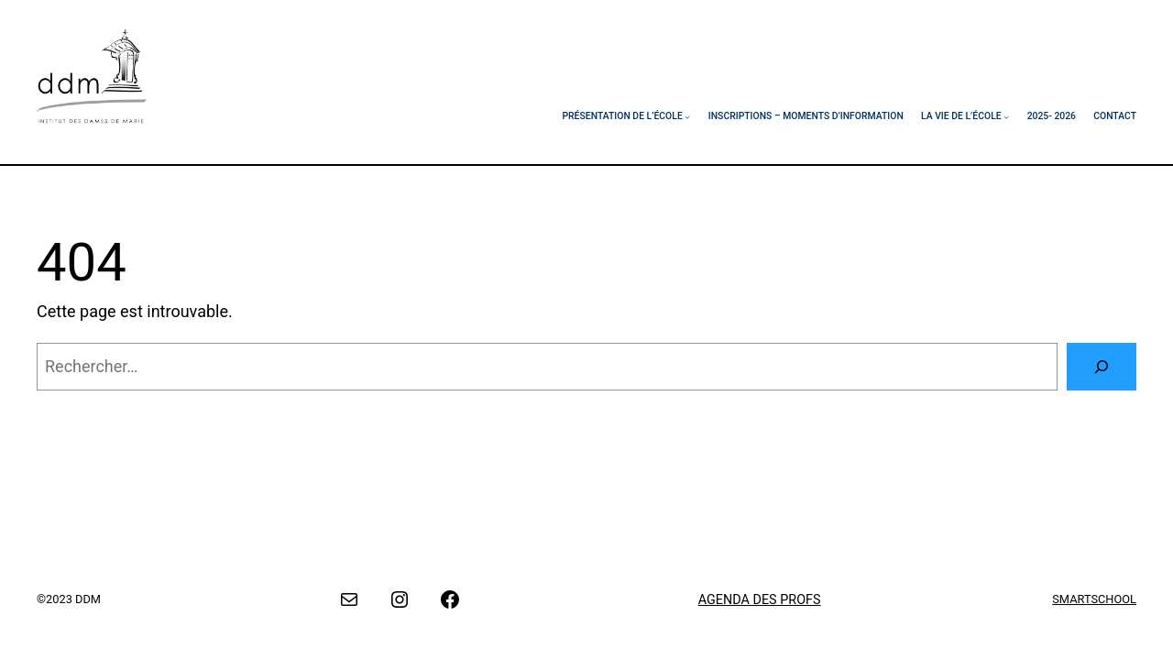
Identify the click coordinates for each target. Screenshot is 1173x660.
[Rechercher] (1101, 366)
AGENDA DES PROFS (759, 600)
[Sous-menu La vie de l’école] (1006, 116)
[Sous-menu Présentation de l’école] (687, 116)
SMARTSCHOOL (1094, 599)
